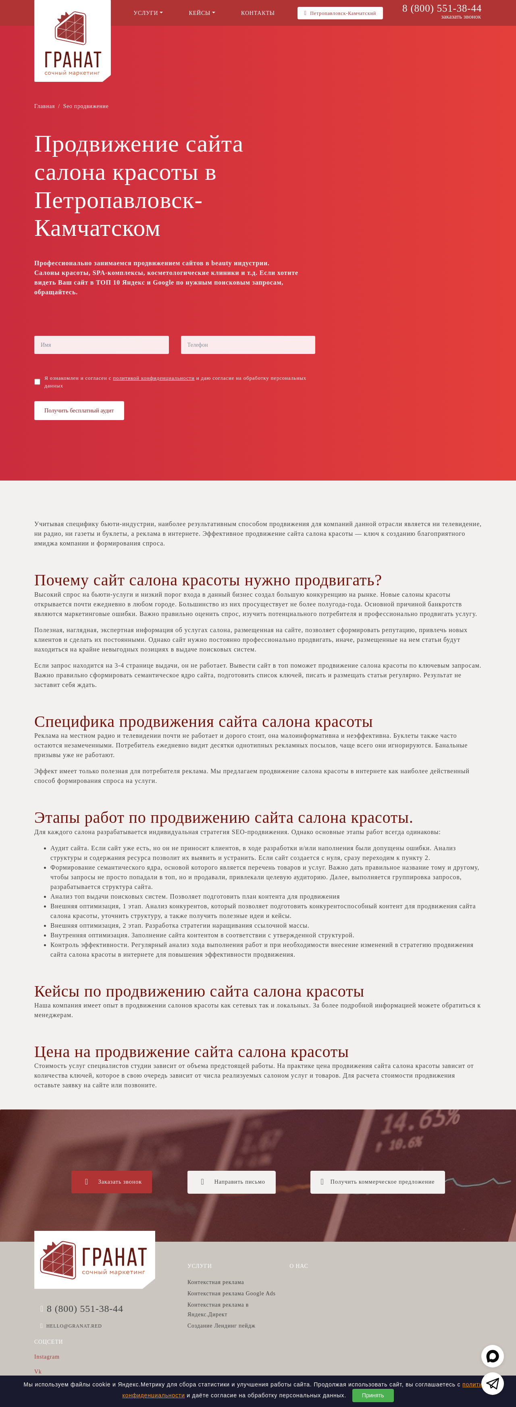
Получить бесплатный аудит (79, 410)
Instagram (47, 1357)
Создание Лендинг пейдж (221, 1326)
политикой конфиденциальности (153, 378)
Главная (44, 106)
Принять (373, 1395)
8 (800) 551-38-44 (442, 8)
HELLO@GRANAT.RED (74, 1326)
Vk (38, 1372)
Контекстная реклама (215, 1282)
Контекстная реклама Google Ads (231, 1293)
